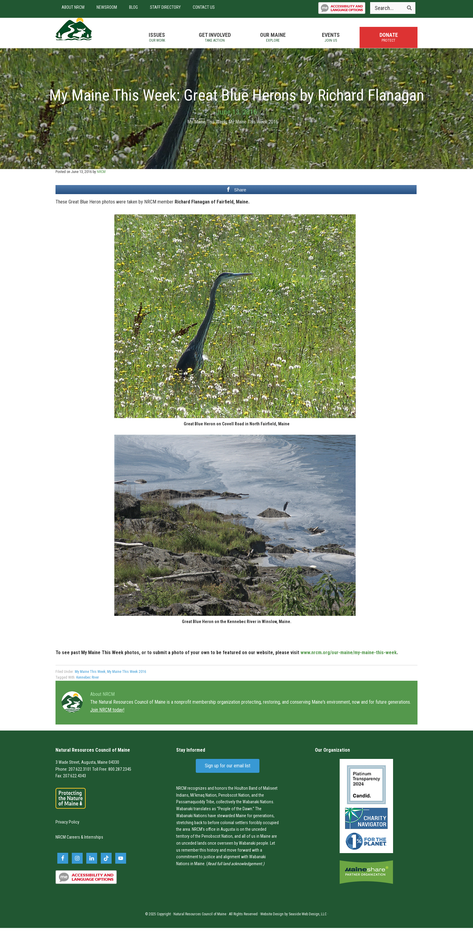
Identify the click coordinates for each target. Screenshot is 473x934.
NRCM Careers (68, 843)
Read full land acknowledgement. (235, 869)
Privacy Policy (67, 828)
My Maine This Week (206, 128)
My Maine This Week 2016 (253, 128)
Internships (93, 843)
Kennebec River (87, 683)
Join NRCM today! (107, 716)
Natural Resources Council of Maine (89, 36)
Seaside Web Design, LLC (307, 920)
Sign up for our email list (227, 772)
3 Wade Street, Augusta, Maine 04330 (87, 768)
